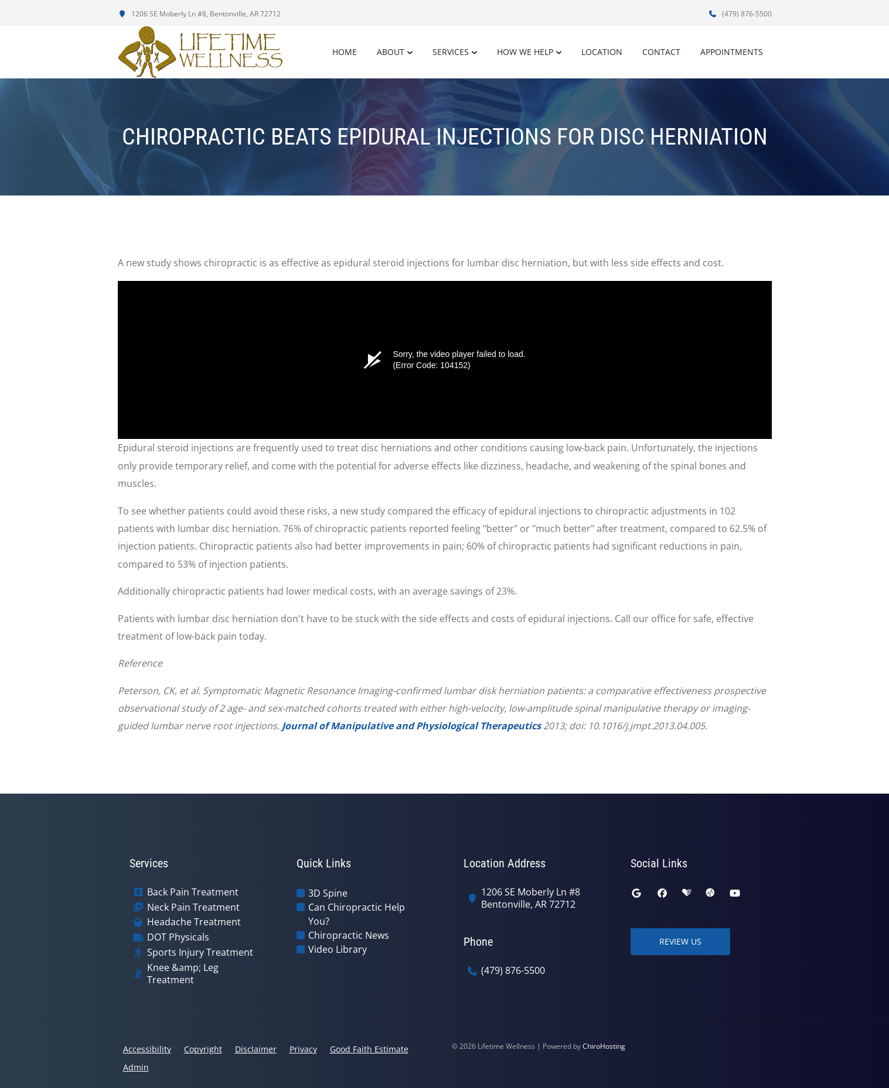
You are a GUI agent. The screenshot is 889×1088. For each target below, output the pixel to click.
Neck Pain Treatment (193, 907)
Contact (661, 51)
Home (344, 51)
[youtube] (735, 893)
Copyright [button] (203, 1049)
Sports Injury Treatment (200, 952)
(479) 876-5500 (740, 14)
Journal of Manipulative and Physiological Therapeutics (411, 725)
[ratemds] (710, 893)
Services (450, 51)
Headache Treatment (194, 922)
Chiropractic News (348, 935)
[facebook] (662, 893)
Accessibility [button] (147, 1049)
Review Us (680, 941)
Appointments (731, 51)
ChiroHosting (604, 1046)
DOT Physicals (178, 937)
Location (601, 51)
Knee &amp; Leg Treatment (183, 974)
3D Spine (328, 893)
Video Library (337, 949)
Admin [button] (136, 1067)
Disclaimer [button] (256, 1049)
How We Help (525, 51)
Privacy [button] (303, 1049)
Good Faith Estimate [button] (369, 1049)
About (390, 51)
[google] (636, 893)
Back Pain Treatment (193, 892)
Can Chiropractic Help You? (356, 914)
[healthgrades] (687, 893)
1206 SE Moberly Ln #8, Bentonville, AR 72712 (199, 14)
